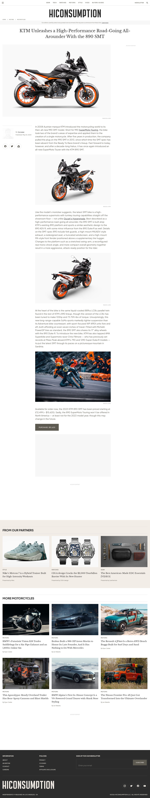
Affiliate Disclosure (47, 769)
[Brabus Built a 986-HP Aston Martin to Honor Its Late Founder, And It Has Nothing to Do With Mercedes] (75, 619)
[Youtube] (144, 786)
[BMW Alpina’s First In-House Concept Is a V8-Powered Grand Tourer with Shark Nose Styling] (75, 673)
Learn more (105, 22)
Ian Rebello (57, 652)
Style (80, 2)
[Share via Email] (18, 146)
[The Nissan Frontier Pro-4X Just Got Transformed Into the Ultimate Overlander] (124, 673)
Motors (72, 2)
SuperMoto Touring (88, 130)
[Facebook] (138, 786)
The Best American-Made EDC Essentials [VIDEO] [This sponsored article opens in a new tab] (123, 575)
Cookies (42, 763)
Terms (41, 766)
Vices (87, 2)
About (5, 760)
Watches (62, 2)
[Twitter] (131, 786)
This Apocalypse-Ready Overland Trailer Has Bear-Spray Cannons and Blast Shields (26, 697)
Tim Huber (21, 132)
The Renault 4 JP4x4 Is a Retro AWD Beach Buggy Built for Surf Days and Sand (124, 643)
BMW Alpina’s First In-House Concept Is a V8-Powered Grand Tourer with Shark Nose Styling (75, 698)
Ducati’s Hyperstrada (74, 218)
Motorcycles (21, 19)
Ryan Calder (8, 652)
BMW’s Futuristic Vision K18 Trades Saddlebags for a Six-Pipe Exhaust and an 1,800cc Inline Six (25, 644)
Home (4, 19)
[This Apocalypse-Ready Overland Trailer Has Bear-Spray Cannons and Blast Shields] (26, 673)
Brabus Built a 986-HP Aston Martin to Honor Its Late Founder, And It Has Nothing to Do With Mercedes (72, 644)
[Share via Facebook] (5, 146)
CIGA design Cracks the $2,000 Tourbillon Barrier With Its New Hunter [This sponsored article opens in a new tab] (74, 575)
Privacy (42, 760)
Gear (48, 2)
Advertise (6, 763)
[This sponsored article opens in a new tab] (26, 551)
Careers (6, 769)
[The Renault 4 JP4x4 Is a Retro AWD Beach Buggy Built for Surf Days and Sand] (124, 619)
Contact (6, 766)
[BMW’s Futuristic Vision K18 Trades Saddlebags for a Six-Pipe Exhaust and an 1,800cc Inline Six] (26, 619)
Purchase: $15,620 (47, 427)
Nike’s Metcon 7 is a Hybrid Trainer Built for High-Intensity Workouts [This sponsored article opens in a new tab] (24, 575)
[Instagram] (124, 786)
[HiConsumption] (75, 13)
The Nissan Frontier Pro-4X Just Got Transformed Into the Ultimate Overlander (124, 697)
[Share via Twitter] (12, 146)
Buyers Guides (98, 2)
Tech (55, 2)
